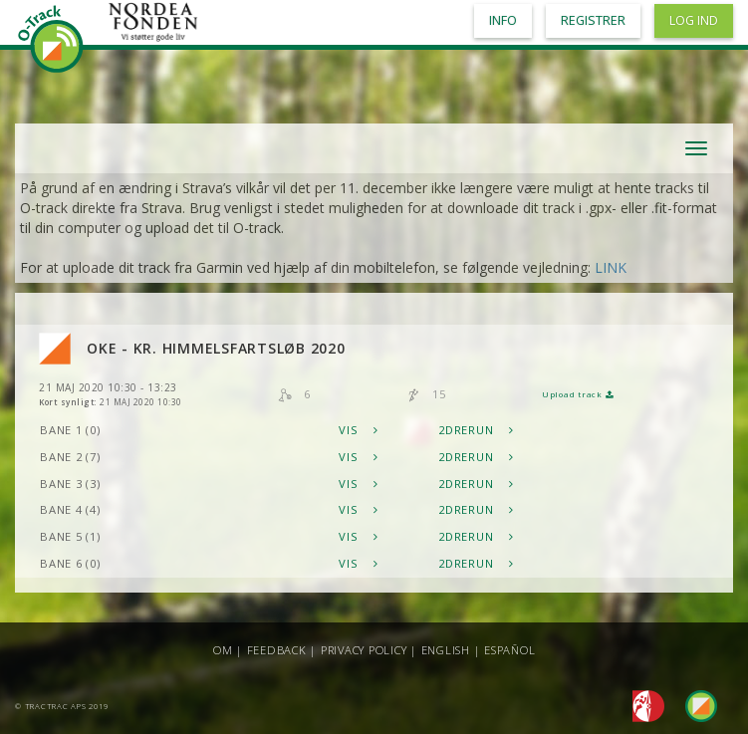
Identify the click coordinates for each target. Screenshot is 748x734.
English (445, 649)
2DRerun (476, 429)
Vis (358, 429)
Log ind (693, 20)
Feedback (277, 649)
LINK (610, 267)
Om (223, 649)
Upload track (578, 394)
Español (509, 649)
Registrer (593, 20)
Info (503, 20)
